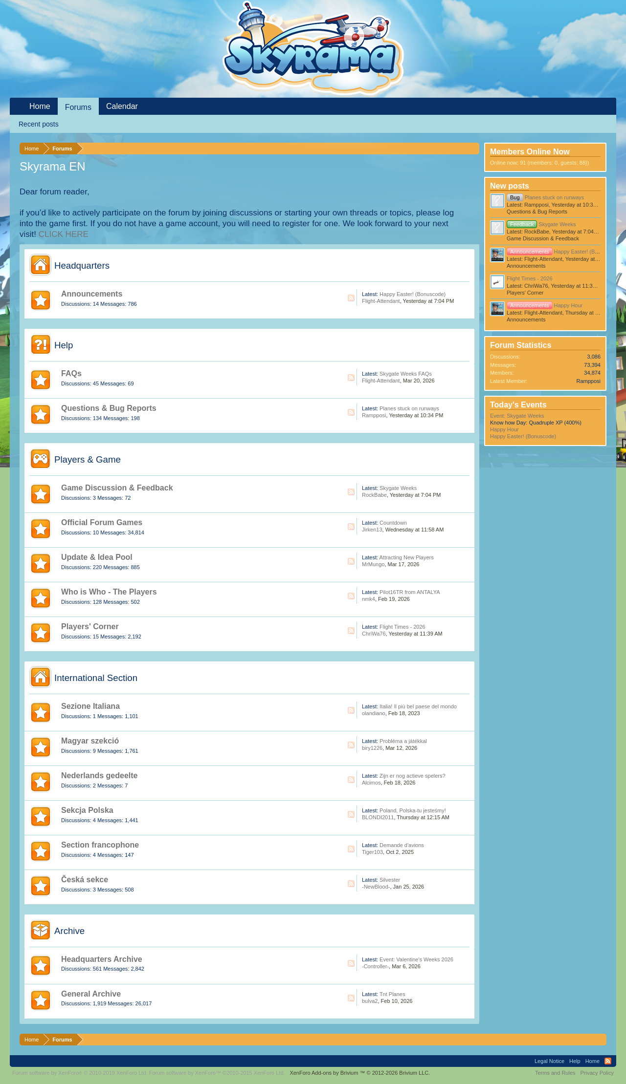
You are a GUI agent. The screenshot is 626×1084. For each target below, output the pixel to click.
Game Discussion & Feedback (117, 488)
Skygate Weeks (398, 488)
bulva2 (370, 1001)
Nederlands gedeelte (99, 775)
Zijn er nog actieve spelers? (413, 776)
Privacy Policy (597, 1073)
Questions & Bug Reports (108, 408)
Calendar (122, 106)
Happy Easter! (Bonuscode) (413, 294)
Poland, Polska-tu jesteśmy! (413, 810)
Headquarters (82, 265)
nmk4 (368, 599)
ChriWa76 (374, 634)
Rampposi (374, 415)
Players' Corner (90, 626)
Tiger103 (372, 852)
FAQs (71, 373)
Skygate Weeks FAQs (406, 374)
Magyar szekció (90, 741)
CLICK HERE (64, 234)
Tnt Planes (392, 994)
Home (39, 106)
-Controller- (375, 966)
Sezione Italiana (90, 706)
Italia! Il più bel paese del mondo (418, 706)
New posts (509, 186)
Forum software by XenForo (80, 1073)
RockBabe (374, 495)
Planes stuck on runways (409, 408)
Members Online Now (530, 152)
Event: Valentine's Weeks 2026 (416, 959)
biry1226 (372, 748)
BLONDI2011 (378, 817)
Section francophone (100, 845)
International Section (95, 678)
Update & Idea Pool (97, 557)
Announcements (91, 294)
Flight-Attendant (381, 301)
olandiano (373, 713)
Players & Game (87, 459)
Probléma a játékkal (403, 741)
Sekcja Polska (87, 810)
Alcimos (371, 783)
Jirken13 (372, 529)
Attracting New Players (406, 557)
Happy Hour (544, 305)
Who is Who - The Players (109, 592)
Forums (78, 107)
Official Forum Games (101, 522)
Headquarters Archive (101, 959)
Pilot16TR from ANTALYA (410, 592)
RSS (351, 298)
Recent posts (39, 124)
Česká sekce (84, 879)
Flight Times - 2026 (402, 627)
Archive (69, 931)
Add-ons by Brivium (360, 1073)
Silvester (390, 880)
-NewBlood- (376, 887)
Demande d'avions (402, 845)
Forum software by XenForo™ (217, 1073)
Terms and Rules (555, 1073)
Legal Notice (549, 1061)
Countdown (393, 523)
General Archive (91, 994)
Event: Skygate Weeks (517, 416)
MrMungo (373, 564)
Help (63, 345)
